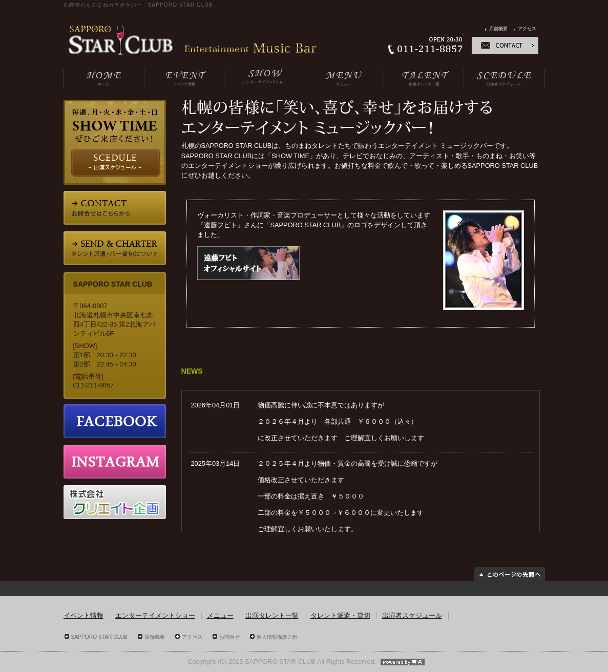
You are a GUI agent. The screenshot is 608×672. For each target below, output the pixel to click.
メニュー (220, 615)
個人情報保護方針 (277, 637)
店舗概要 (498, 28)
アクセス (527, 28)
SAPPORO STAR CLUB (99, 637)
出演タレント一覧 (272, 615)
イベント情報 (83, 615)
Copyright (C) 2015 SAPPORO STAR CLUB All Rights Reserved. (303, 661)
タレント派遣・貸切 (340, 615)
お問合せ (229, 637)
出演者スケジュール (412, 615)
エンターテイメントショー (155, 615)
